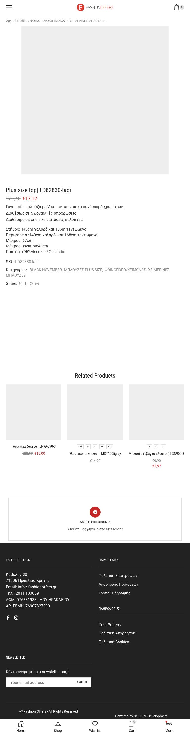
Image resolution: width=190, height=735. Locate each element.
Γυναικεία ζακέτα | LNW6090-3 (33, 450)
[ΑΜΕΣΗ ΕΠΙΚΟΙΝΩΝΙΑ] (95, 522)
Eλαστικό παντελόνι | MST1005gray (95, 461)
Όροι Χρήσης (110, 635)
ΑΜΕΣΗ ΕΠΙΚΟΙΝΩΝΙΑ (95, 532)
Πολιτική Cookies (114, 653)
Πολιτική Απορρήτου (117, 644)
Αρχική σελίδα (17, 20)
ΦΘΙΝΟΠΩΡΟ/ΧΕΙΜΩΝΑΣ (52, 20)
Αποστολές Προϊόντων (119, 594)
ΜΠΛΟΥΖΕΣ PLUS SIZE (86, 269)
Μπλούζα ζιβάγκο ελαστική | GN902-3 (156, 461)
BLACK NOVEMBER (47, 269)
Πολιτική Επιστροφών (118, 585)
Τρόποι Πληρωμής (115, 603)
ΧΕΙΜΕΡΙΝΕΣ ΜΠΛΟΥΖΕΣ (95, 20)
